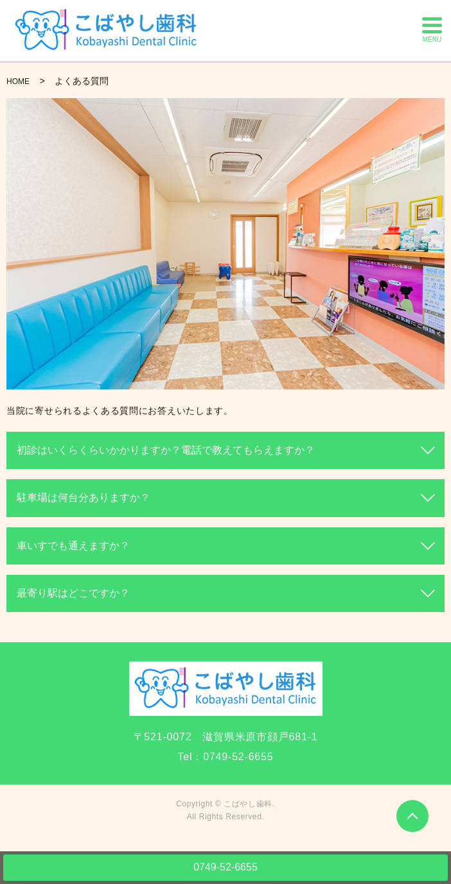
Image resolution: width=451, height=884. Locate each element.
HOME (18, 81)
